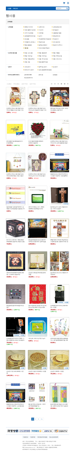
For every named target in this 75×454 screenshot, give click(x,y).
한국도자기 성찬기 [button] (29, 70)
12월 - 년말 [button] (27, 62)
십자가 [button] (40, 36)
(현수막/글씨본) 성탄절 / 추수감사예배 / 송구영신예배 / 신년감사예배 (37, 306)
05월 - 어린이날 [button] (28, 56)
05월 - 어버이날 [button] (42, 56)
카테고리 (15, 8)
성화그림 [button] (40, 74)
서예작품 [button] (41, 33)
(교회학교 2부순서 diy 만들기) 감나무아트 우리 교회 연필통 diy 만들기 (59, 142)
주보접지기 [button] (56, 39)
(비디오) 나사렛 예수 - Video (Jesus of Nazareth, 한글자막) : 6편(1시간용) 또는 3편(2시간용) (15, 240)
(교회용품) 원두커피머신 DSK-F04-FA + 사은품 (59, 306)
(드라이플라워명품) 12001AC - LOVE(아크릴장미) (36, 142)
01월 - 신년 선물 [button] (28, 53)
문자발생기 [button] (56, 30)
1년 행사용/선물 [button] (12, 53)
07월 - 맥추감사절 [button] (57, 56)
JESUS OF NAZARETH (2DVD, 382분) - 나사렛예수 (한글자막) (15, 273)
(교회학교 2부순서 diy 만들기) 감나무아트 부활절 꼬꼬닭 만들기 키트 (15, 109)
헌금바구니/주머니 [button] (57, 45)
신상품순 (9, 84)
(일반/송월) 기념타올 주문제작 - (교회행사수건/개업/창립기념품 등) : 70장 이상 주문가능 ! (15, 208)
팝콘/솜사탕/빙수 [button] (43, 45)
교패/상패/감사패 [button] (57, 27)
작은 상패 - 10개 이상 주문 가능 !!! (36, 338)
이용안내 (25, 437)
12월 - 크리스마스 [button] (57, 59)
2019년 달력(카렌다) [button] (13, 74)
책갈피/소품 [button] (42, 42)
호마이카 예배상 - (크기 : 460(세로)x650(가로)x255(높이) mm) (36, 207)
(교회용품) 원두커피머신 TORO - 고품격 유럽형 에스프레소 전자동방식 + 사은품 (15, 339)
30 (51, 84)
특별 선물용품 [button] (28, 45)
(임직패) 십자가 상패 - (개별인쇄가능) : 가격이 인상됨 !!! (59, 207)
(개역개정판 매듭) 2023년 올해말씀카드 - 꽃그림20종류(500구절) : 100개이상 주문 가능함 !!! (59, 339)
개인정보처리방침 (42, 437)
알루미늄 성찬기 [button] (43, 67)
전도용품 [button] (26, 39)
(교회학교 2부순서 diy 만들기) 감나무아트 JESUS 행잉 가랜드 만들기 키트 (15, 175)
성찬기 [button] (10, 67)
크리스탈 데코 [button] (56, 42)
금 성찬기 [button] (55, 67)
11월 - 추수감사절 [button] (43, 59)
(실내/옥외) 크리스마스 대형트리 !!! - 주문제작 (59, 273)
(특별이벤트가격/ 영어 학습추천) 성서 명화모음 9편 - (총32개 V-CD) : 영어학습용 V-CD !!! (59, 240)
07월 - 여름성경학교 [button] (29, 59)
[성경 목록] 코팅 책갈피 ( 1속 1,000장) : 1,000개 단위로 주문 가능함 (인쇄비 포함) (59, 405)
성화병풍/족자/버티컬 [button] (29, 36)
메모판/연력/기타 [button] (28, 77)
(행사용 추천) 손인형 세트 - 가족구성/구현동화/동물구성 (37, 405)
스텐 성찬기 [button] (27, 67)
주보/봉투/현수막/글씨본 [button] (45, 39)
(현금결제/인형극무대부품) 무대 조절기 (15, 306)
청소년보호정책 (53, 437)
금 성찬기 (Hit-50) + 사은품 (56, 371)
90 (58, 84)
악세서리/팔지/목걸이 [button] (44, 48)
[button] (30, 48)
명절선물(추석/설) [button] (43, 62)
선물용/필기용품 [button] (57, 33)
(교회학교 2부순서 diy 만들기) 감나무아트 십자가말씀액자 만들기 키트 (37, 109)
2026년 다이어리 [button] (28, 27)
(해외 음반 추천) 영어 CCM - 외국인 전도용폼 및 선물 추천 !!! (59, 109)
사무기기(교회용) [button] (28, 33)
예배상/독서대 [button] (56, 36)
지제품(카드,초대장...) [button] (29, 42)
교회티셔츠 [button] (41, 27)
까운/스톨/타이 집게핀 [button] (30, 30)
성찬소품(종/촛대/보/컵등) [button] (45, 70)
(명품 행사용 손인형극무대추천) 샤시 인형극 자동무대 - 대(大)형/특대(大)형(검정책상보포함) (59, 175)
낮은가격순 (25, 84)
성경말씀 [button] (55, 74)
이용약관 (32, 437)
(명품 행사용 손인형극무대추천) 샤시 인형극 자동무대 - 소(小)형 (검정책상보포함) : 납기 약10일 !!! (15, 405)
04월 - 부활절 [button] (56, 53)
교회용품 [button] (9, 21)
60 (55, 84)
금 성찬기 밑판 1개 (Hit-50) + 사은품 (37, 371)
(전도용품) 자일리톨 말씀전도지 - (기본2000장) (15, 142)
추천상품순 (16, 84)
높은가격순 (33, 84)
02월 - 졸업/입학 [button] (43, 53)
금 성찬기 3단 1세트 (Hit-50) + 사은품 (15, 372)
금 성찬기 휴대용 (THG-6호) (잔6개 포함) (37, 273)
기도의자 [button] (41, 30)
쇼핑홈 (9, 8)
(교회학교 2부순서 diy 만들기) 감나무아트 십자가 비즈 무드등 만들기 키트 (37, 175)
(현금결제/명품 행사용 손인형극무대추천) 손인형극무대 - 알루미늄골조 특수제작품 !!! (37, 240)
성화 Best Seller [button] (28, 74)
